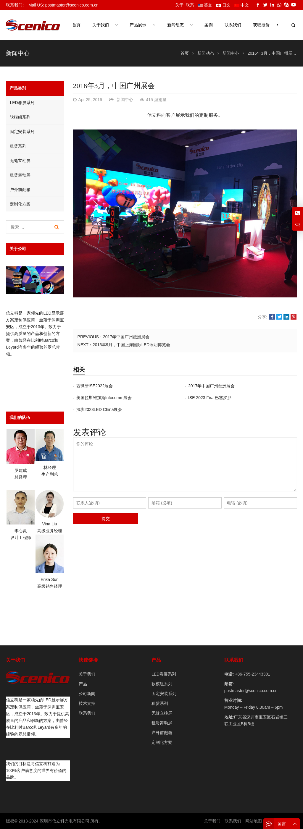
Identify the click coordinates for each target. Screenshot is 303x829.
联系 (190, 5)
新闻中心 (18, 53)
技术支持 (87, 703)
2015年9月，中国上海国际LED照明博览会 (131, 344)
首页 (76, 25)
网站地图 (253, 821)
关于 (179, 5)
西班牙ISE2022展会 (94, 385)
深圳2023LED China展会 (99, 409)
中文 (241, 5)
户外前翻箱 (20, 189)
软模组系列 (20, 117)
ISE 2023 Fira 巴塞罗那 (209, 397)
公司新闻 (87, 693)
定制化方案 (20, 204)
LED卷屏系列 (22, 102)
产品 (83, 683)
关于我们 (87, 674)
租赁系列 (18, 146)
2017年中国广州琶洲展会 (126, 336)
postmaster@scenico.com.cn (251, 690)
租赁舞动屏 (20, 175)
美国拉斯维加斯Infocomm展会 (104, 397)
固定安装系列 (22, 131)
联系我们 (87, 713)
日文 (223, 5)
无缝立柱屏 (20, 160)
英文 (205, 5)
